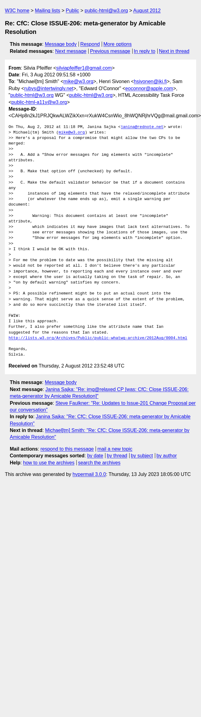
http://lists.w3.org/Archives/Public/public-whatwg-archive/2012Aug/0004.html (98, 338)
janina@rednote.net (142, 127)
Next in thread (174, 51)
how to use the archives (49, 462)
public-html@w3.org (106, 10)
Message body (61, 44)
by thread (117, 455)
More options (118, 44)
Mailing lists (47, 10)
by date (95, 455)
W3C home (17, 10)
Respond (90, 44)
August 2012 (147, 10)
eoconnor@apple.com (149, 88)
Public (72, 10)
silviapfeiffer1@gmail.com (84, 68)
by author (166, 455)
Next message (70, 51)
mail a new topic (115, 449)
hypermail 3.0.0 (89, 474)
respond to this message (66, 449)
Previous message (110, 51)
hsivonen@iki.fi (150, 81)
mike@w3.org (78, 81)
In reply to (144, 51)
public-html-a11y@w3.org (39, 102)
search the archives (99, 462)
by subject (142, 455)
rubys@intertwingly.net (48, 88)
